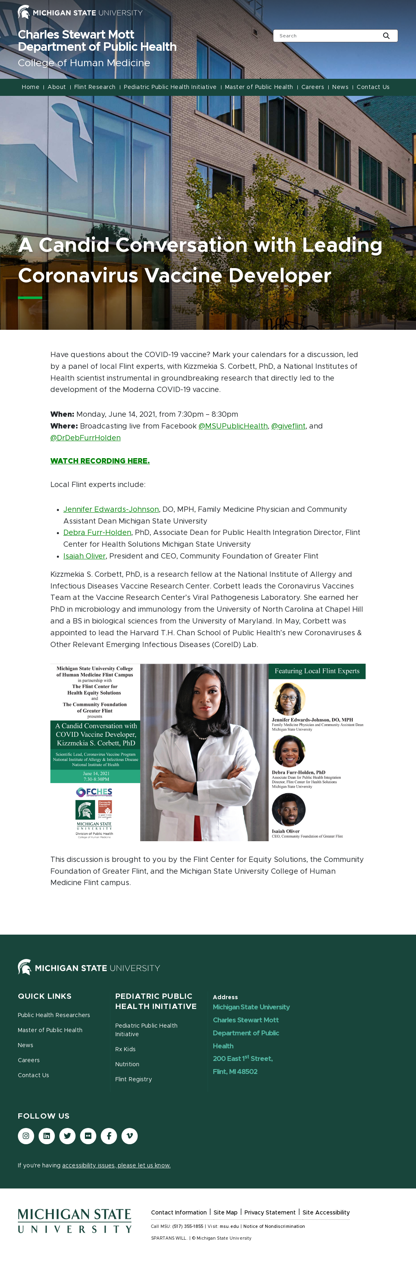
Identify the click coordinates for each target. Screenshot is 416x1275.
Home (30, 87)
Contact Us (373, 87)
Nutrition (127, 1064)
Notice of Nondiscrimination (274, 1227)
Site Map (226, 1213)
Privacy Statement (270, 1213)
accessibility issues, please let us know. (116, 1166)
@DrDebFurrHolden (85, 438)
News (25, 1045)
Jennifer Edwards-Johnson (111, 509)
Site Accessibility (326, 1213)
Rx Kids (125, 1049)
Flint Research (95, 87)
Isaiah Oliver (84, 556)
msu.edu (229, 1227)
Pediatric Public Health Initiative (170, 87)
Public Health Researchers (54, 1015)
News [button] (340, 87)
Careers (313, 87)
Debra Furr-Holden (97, 533)
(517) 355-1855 (187, 1227)
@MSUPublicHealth (233, 426)
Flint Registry (133, 1079)
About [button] (57, 87)
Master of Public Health (259, 87)
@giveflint (288, 426)
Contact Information (179, 1213)
